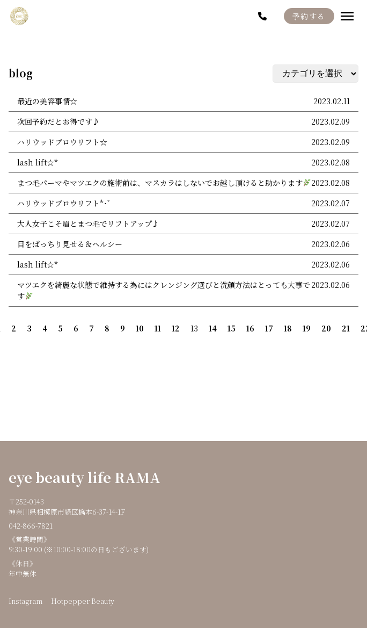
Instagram (25, 601)
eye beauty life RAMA (84, 477)
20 (326, 328)
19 (307, 328)
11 (158, 328)
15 (231, 328)
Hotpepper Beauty (82, 601)
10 (140, 328)
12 (176, 328)
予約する (309, 16)
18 (288, 328)
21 (346, 328)
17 (269, 328)
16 (250, 328)
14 (213, 328)
